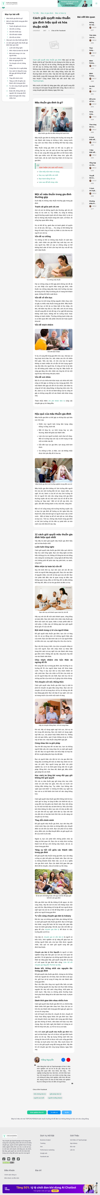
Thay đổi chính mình (16, 78)
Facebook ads (44, 1156)
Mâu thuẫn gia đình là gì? (14, 18)
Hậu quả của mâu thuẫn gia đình (17, 40)
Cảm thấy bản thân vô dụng (49, 172)
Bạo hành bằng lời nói (47, 179)
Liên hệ (72, 1150)
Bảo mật (72, 1146)
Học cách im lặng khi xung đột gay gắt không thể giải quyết (17, 73)
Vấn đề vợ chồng (14, 29)
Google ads (43, 1153)
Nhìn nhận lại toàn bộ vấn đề (18, 50)
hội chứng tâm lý (40, 1094)
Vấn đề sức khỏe (14, 37)
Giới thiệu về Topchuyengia (78, 1140)
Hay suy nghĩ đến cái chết (48, 175)
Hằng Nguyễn (47, 1060)
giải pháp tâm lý (55, 1094)
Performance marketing (47, 1150)
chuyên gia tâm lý (52, 929)
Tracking (42, 1143)
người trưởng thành (55, 1098)
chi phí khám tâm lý (56, 401)
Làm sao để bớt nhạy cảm (48, 182)
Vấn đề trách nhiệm (15, 34)
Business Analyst (45, 1140)
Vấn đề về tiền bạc (15, 32)
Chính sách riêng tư (10, 1175)
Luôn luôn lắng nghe (16, 48)
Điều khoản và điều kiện (11, 1178)
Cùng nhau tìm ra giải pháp (18, 68)
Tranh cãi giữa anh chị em (17, 26)
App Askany (73, 1143)
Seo (41, 1146)
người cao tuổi (39, 1098)
